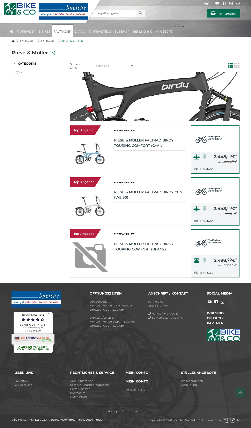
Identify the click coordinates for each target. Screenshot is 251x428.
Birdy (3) (17, 72)
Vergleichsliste (135, 389)
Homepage (115, 411)
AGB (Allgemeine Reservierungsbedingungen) (89, 383)
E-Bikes (44, 31)
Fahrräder (26, 31)
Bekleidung (143, 31)
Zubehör (122, 31)
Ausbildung (189, 384)
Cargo (79, 31)
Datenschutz (78, 397)
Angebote (164, 31)
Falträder (62, 31)
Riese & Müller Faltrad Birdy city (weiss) (148, 195)
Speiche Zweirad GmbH (189, 419)
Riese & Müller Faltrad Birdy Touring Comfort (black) (144, 246)
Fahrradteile (100, 31)
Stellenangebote (192, 380)
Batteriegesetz (80, 389)
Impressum (78, 392)
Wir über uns (23, 384)
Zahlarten (21, 380)
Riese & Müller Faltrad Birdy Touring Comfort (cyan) (144, 143)
